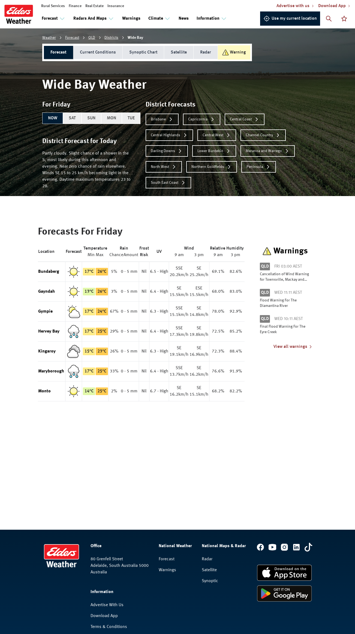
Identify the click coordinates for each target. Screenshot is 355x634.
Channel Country (263, 135)
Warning (234, 52)
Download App (104, 616)
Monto (44, 391)
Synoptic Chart (143, 52)
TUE (131, 118)
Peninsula (258, 167)
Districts (111, 38)
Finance (75, 6)
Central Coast (244, 119)
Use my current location (290, 18)
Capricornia (201, 119)
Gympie (45, 311)
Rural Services (53, 6)
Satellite (179, 52)
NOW (52, 118)
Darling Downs (167, 151)
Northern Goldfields (211, 167)
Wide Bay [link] (135, 38)
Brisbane (162, 119)
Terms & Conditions (109, 627)
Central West (217, 135)
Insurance (115, 6)
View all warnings (293, 347)
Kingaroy (47, 351)
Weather (49, 38)
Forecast (72, 38)
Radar (205, 52)
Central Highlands (169, 135)
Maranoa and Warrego (268, 151)
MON (111, 118)
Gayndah (46, 291)
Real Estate (94, 6)
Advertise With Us (107, 605)
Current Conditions (98, 52)
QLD (91, 38)
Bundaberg (48, 271)
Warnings (131, 18)
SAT (72, 118)
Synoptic (210, 581)
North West (164, 167)
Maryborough (51, 371)
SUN (91, 118)
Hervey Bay (48, 331)
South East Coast (168, 182)
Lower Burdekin (214, 151)
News (184, 18)
